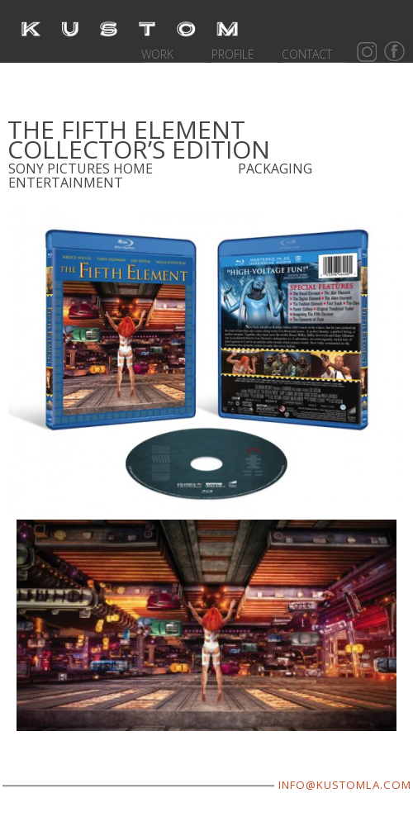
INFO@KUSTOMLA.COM (344, 784)
